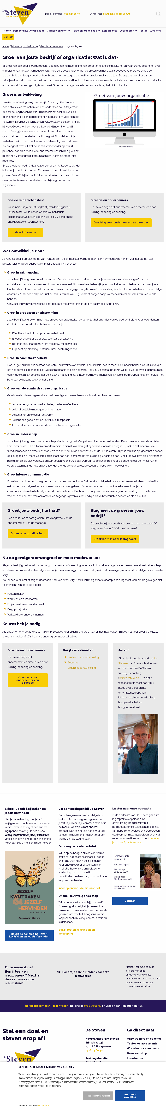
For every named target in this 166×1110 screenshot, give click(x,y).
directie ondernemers (51, 46)
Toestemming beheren (98, 1095)
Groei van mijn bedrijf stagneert (115, 539)
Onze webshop (137, 1053)
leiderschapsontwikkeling (24, 46)
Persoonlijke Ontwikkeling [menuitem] (29, 30)
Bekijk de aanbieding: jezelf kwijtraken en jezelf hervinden (29, 935)
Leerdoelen (135, 1058)
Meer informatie (25, 232)
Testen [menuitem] (143, 30)
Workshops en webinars (143, 1048)
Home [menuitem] (7, 30)
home (5, 46)
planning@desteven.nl (116, 14)
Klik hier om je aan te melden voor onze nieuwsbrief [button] (83, 973)
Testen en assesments (142, 1043)
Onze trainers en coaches (144, 1038)
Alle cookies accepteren (130, 1095)
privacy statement (43, 1105)
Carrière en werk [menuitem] (57, 30)
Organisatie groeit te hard (28, 533)
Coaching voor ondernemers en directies (121, 222)
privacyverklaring (135, 974)
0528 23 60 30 (72, 14)
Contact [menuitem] (8, 36)
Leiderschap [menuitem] (109, 30)
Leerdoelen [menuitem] (127, 30)
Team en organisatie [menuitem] (84, 30)
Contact (130, 900)
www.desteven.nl (129, 678)
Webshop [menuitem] (155, 30)
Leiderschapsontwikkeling (83, 657)
